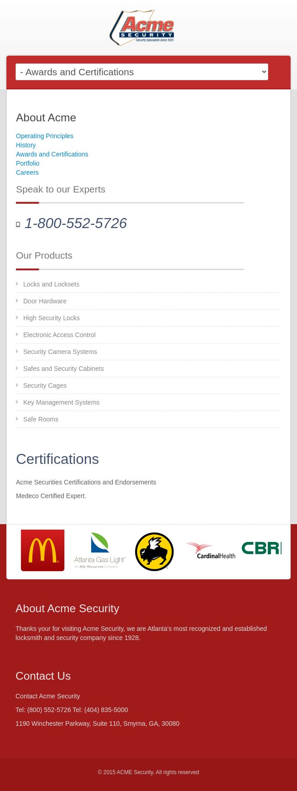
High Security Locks (51, 318)
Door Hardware (45, 301)
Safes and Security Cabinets (63, 368)
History (26, 145)
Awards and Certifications (52, 154)
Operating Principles (44, 136)
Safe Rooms (40, 419)
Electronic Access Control (59, 334)
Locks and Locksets (51, 284)
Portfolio (27, 163)
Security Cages (45, 385)
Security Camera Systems (60, 351)
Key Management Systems (61, 402)
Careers (27, 172)
